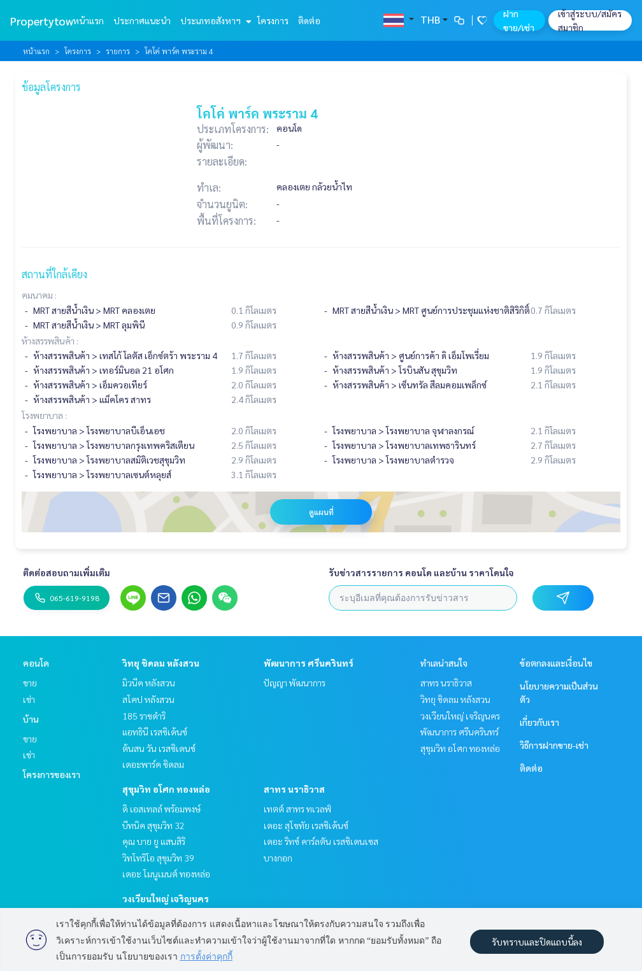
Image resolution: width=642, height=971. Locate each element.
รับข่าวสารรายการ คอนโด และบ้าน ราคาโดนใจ (421, 572)
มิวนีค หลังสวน (148, 682)
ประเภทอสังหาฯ (214, 20)
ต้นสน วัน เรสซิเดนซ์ (159, 748)
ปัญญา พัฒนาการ (294, 682)
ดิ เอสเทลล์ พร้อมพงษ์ (161, 808)
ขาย (30, 682)
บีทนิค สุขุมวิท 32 (153, 825)
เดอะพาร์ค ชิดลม (153, 764)
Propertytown (45, 20)
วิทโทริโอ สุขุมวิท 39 (158, 857)
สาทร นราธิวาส (294, 789)
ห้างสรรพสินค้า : (50, 340)
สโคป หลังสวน (148, 699)
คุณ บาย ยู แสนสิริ (153, 841)
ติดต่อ (309, 20)
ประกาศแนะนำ (142, 20)
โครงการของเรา (51, 774)
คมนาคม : (39, 295)
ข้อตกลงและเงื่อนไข (556, 663)
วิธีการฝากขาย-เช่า (554, 745)
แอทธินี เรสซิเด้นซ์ (154, 731)
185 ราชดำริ (144, 715)
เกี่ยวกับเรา (539, 722)
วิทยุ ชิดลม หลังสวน (160, 663)
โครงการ (273, 20)
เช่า (29, 699)
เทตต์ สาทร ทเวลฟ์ (297, 808)
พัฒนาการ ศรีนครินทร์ (308, 663)
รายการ (118, 51)
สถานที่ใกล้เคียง (54, 274)
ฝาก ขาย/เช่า (518, 20)
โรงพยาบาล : (44, 415)
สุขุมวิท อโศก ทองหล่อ (166, 789)
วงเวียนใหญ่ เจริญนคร (165, 898)
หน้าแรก (88, 20)
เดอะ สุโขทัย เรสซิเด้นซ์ (306, 825)
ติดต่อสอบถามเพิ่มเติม (66, 572)
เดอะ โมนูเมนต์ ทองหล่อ (166, 873)
